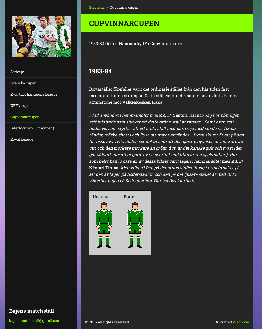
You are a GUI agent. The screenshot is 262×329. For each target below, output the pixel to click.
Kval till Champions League (33, 94)
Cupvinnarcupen (24, 116)
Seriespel (18, 71)
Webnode (241, 322)
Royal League (21, 139)
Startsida (97, 7)
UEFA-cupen (21, 105)
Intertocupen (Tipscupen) (32, 127)
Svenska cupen (23, 82)
